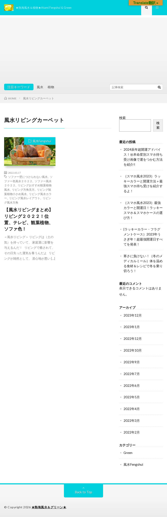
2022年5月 (132, 397)
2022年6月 (132, 385)
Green (128, 453)
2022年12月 (133, 338)
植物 (51, 87)
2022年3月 (132, 420)
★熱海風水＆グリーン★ (49, 507)
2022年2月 (132, 432)
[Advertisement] (83, 47)
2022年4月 (132, 409)
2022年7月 (132, 374)
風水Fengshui (42, 141)
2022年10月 (133, 350)
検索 (122, 118)
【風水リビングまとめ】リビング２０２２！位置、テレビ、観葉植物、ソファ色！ (28, 219)
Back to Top (83, 492)
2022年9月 (132, 362)
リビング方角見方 (23, 189)
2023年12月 (133, 315)
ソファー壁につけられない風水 (28, 176)
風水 (40, 87)
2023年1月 (132, 327)
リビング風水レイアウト (24, 198)
